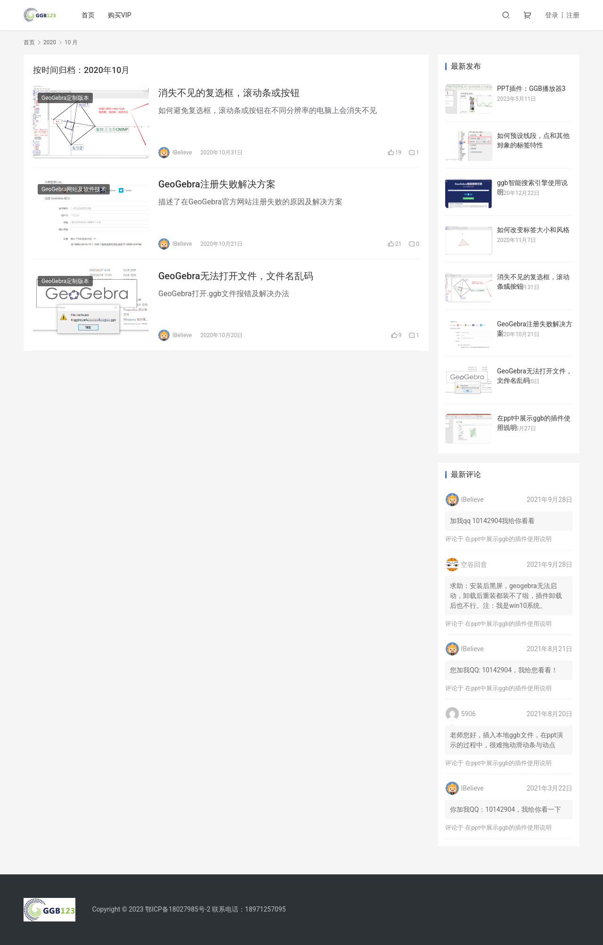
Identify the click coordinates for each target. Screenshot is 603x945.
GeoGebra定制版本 (65, 98)
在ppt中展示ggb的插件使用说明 (508, 538)
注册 (572, 15)
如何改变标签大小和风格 (533, 230)
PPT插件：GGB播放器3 (531, 88)
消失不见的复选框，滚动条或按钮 (229, 92)
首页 (88, 15)
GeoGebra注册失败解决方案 (217, 184)
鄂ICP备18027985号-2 (177, 909)
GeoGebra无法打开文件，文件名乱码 (235, 276)
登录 (551, 15)
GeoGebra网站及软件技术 (73, 189)
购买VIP (120, 15)
